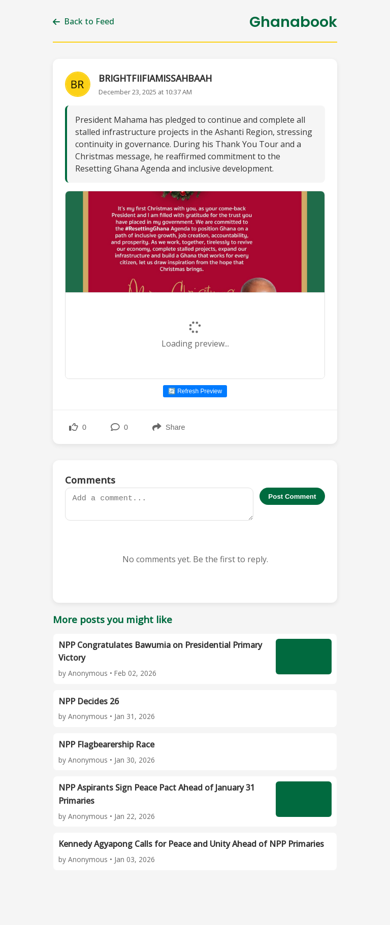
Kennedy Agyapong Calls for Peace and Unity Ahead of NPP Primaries (191, 843)
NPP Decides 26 (88, 701)
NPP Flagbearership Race (106, 744)
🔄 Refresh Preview (195, 391)
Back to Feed (83, 21)
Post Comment (292, 496)
